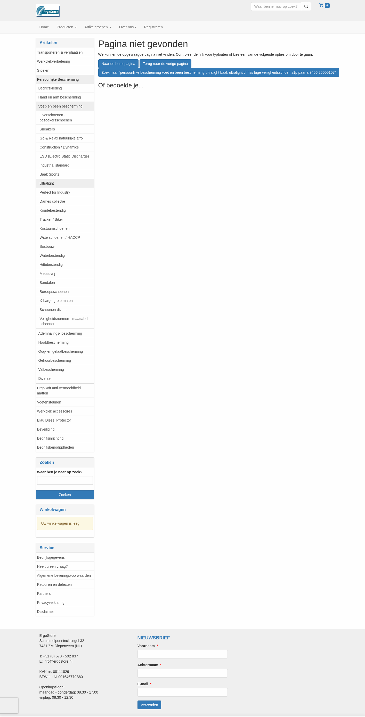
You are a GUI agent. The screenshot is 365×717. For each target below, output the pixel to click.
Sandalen (47, 283)
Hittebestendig (51, 264)
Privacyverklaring (51, 602)
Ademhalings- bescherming (60, 333)
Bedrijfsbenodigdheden (55, 447)
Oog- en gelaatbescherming (60, 351)
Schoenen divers (53, 310)
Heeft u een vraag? (52, 566)
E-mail (142, 684)
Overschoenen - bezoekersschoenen (56, 117)
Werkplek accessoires (54, 411)
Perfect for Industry (55, 192)
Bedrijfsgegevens (51, 557)
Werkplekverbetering (53, 61)
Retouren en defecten (54, 584)
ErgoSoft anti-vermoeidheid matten (59, 390)
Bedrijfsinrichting (50, 438)
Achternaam (147, 665)
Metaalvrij (47, 273)
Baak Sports (49, 174)
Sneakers (47, 129)
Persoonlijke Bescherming (58, 79)
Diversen (45, 378)
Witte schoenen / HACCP (60, 237)
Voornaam (146, 646)
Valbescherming (51, 369)
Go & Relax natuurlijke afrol (62, 138)
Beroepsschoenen (54, 292)
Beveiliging (46, 429)
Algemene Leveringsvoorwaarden (64, 575)
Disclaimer (45, 611)
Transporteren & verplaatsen (60, 52)
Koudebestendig (53, 210)
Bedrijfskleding (50, 88)
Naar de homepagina (118, 64)
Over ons (127, 27)
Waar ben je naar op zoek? (60, 472)
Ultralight (47, 183)
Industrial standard (54, 165)
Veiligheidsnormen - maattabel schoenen (64, 321)
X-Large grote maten (56, 301)
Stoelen (43, 70)
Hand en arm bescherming (59, 97)
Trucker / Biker (51, 219)
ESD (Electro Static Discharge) (64, 156)
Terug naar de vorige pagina (165, 64)
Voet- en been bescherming (60, 106)
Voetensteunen (49, 402)
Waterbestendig (52, 255)
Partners (44, 593)
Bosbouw (47, 246)
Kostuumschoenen (55, 228)
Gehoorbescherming (54, 360)
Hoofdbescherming (53, 342)
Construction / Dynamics (59, 147)
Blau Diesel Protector (54, 420)
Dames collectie (52, 201)
